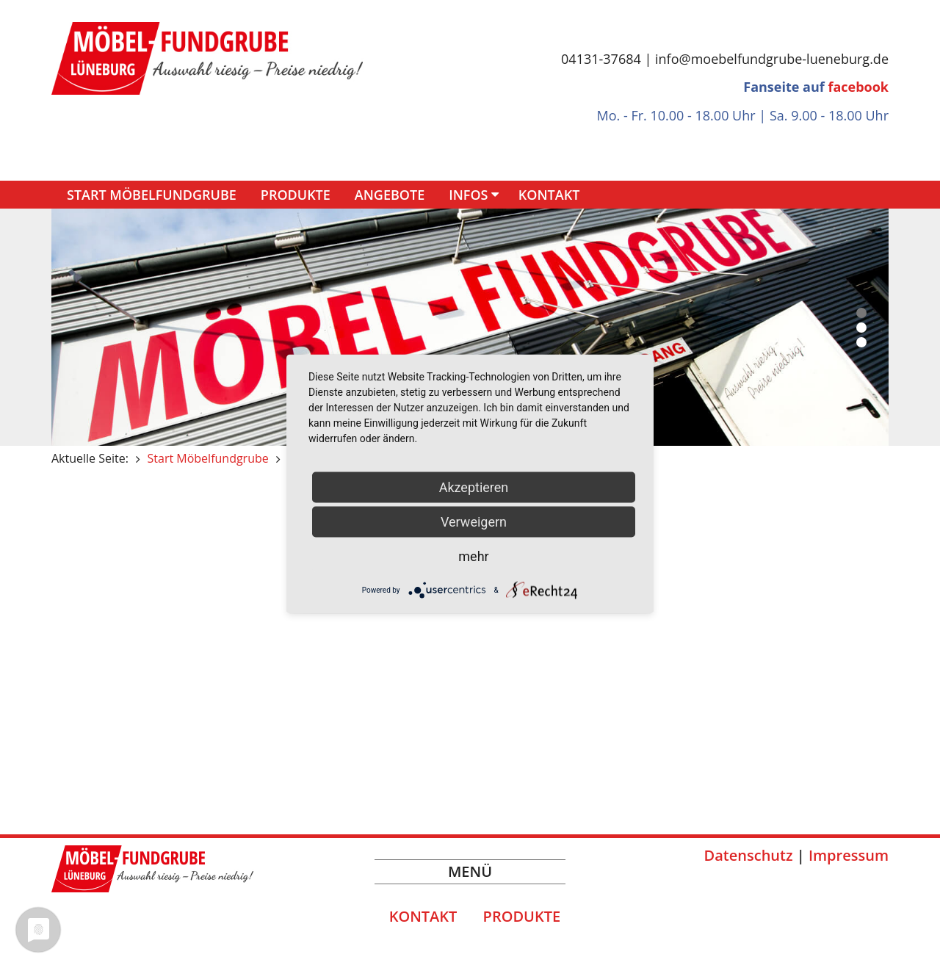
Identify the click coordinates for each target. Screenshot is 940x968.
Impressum (849, 855)
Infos (468, 194)
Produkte (295, 194)
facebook (858, 86)
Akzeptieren (474, 487)
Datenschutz (748, 855)
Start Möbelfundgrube (151, 194)
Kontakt (548, 194)
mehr (473, 556)
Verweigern (474, 522)
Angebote (389, 194)
